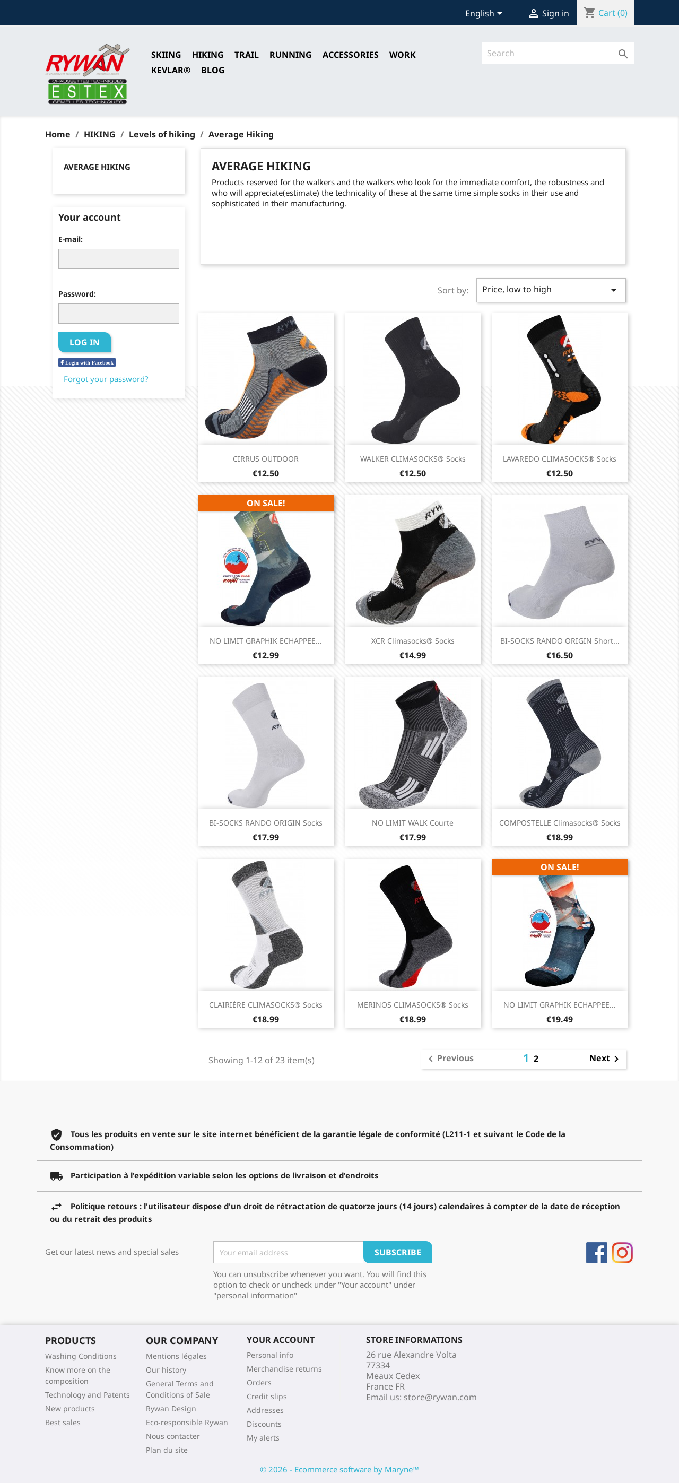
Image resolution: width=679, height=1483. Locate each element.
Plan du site (167, 1450)
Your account (281, 1340)
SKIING (166, 54)
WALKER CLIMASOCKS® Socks (413, 459)
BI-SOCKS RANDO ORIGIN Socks (266, 823)
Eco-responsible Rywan (187, 1422)
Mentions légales (176, 1356)
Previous (449, 1059)
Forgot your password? (106, 379)
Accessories (351, 54)
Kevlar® (170, 70)
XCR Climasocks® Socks (413, 641)
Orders (259, 1382)
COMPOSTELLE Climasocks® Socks (560, 823)
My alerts (263, 1438)
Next (606, 1059)
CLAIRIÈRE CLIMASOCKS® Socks (266, 1005)
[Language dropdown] (485, 14)
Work (402, 54)
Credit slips (267, 1396)
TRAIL (246, 54)
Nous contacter (173, 1436)
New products (70, 1408)
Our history (166, 1370)
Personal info (270, 1355)
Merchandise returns (284, 1369)
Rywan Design (171, 1408)
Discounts (264, 1424)
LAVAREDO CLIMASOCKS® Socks (559, 459)
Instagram (622, 1252)
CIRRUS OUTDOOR (266, 459)
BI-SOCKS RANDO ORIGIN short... (560, 641)
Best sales (63, 1422)
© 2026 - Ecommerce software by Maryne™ (339, 1469)
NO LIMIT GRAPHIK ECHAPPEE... (266, 641)
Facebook (596, 1252)
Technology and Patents (87, 1395)
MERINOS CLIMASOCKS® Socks (412, 1005)
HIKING (208, 54)
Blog (213, 70)
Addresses (265, 1410)
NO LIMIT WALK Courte (413, 823)
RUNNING (290, 54)
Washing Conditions (81, 1356)
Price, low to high (551, 290)
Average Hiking (97, 166)
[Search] (558, 53)
